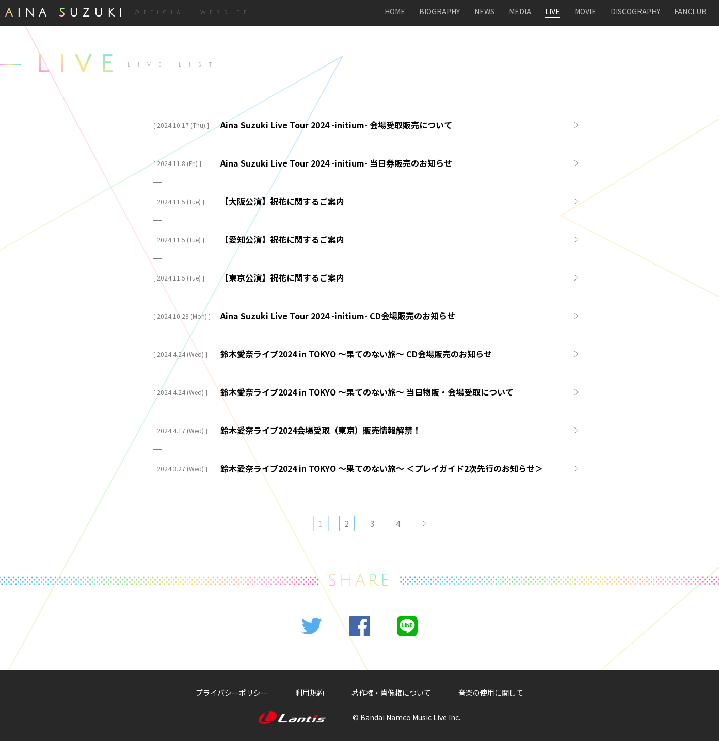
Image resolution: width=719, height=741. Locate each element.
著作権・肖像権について (391, 692)
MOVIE (585, 12)
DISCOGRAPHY (635, 12)
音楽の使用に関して (490, 692)
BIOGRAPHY (439, 12)
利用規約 (309, 692)
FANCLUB (690, 12)
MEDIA (520, 12)
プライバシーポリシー (232, 692)
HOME (395, 12)
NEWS (484, 12)
